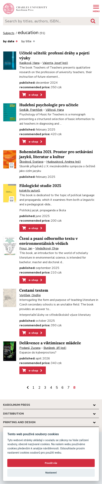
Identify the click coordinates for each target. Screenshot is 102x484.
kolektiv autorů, (29, 191)
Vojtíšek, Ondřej (30, 295)
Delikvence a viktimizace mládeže (50, 343)
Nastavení (51, 472)
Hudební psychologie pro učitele (48, 105)
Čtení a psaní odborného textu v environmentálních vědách (48, 241)
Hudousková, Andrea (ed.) (63, 162)
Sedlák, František (31, 110)
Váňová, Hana (55, 110)
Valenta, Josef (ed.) (55, 63)
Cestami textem (33, 290)
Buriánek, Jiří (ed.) (55, 348)
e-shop (32, 95)
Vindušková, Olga (46, 248)
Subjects (8, 33)
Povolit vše (51, 463)
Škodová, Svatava (31, 162)
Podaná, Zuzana (29, 348)
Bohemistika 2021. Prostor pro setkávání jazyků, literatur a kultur (56, 154)
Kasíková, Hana (29, 63)
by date (10, 41)
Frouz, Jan (25, 248)
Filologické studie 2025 (40, 185)
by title (28, 41)
